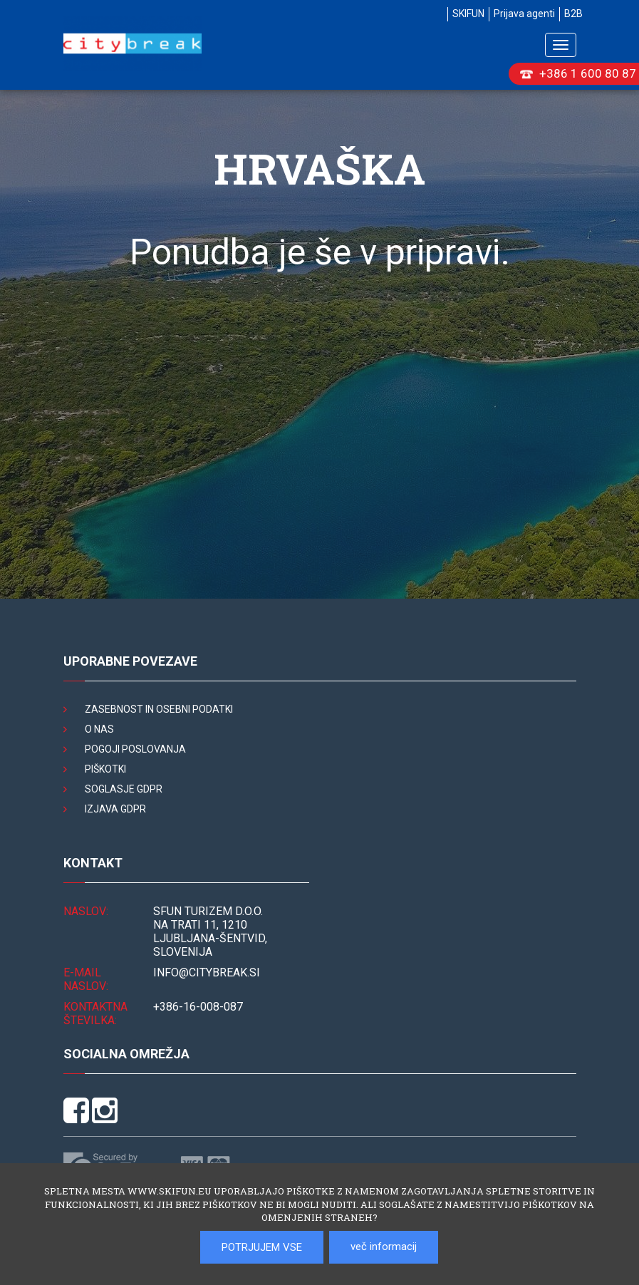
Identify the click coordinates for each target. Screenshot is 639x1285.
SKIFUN (468, 13)
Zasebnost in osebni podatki (159, 709)
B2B (573, 13)
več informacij (383, 1246)
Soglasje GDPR (123, 789)
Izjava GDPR (115, 809)
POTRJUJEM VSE (262, 1247)
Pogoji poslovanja (135, 749)
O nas (99, 729)
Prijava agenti (524, 13)
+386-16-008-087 (198, 1006)
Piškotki (105, 769)
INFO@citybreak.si (206, 972)
